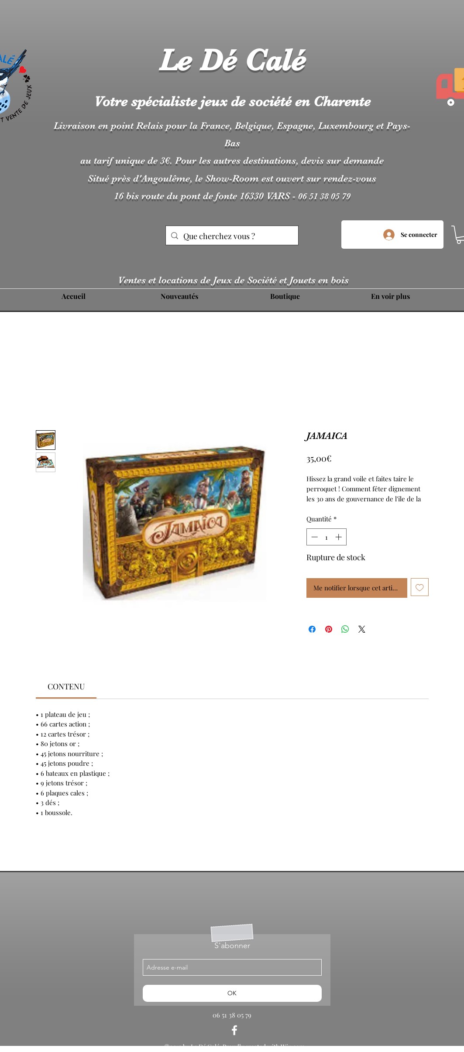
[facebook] (234, 1030)
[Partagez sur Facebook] (312, 629)
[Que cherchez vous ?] (231, 236)
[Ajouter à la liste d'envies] (420, 587)
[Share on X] (362, 629)
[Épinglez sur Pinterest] (328, 629)
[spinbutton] (326, 537)
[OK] (232, 993)
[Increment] (339, 537)
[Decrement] (314, 537)
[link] (66, 686)
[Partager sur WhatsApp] (345, 629)
